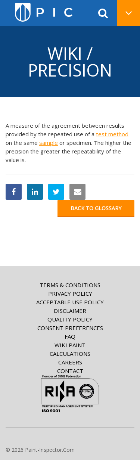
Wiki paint (70, 345)
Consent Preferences (70, 328)
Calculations (70, 353)
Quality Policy (70, 319)
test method (112, 134)
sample (48, 142)
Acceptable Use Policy (70, 302)
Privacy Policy (70, 293)
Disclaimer (70, 310)
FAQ (70, 336)
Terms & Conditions (70, 285)
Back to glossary (96, 208)
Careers (70, 362)
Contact (70, 370)
